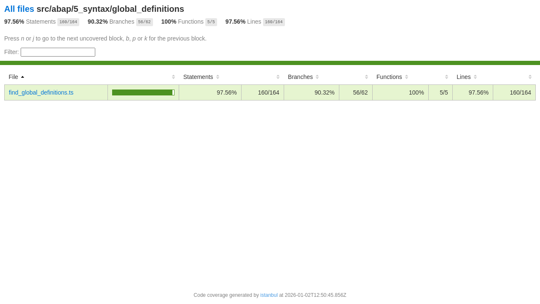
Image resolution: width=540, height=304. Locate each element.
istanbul (268, 295)
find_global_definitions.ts (41, 92)
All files (19, 9)
